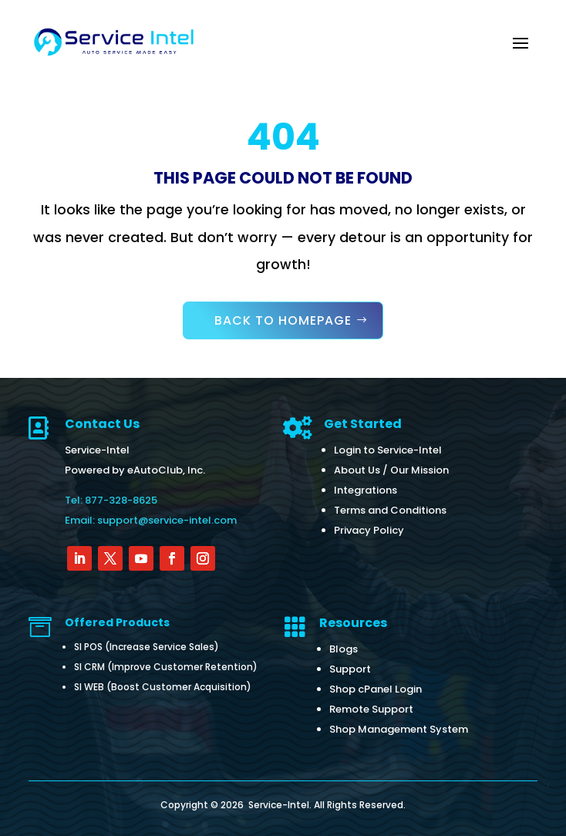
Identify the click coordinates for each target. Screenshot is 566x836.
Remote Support (371, 709)
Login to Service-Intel (388, 450)
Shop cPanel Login (375, 689)
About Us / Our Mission (391, 470)
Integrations (365, 490)
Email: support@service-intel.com (151, 520)
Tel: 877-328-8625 (111, 500)
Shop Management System (398, 729)
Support (350, 669)
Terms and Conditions (390, 510)
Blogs (343, 649)
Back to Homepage (283, 320)
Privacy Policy (369, 530)
